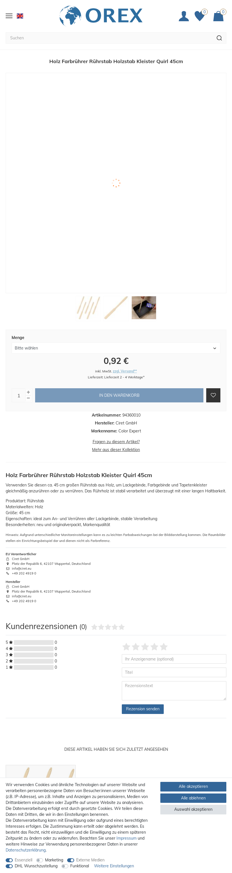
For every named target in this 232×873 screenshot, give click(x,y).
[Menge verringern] (28, 389)
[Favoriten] (201, 11)
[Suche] (219, 28)
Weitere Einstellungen (114, 865)
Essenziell (23, 860)
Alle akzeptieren (193, 786)
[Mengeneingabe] (18, 385)
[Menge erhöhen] (28, 383)
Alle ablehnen (193, 798)
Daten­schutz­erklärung (26, 850)
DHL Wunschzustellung (36, 865)
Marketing (54, 860)
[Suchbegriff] (109, 28)
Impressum (126, 838)
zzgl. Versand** (125, 361)
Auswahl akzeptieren (193, 809)
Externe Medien (90, 860)
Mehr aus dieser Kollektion (116, 440)
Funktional (79, 865)
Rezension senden (142, 699)
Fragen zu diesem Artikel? (116, 432)
